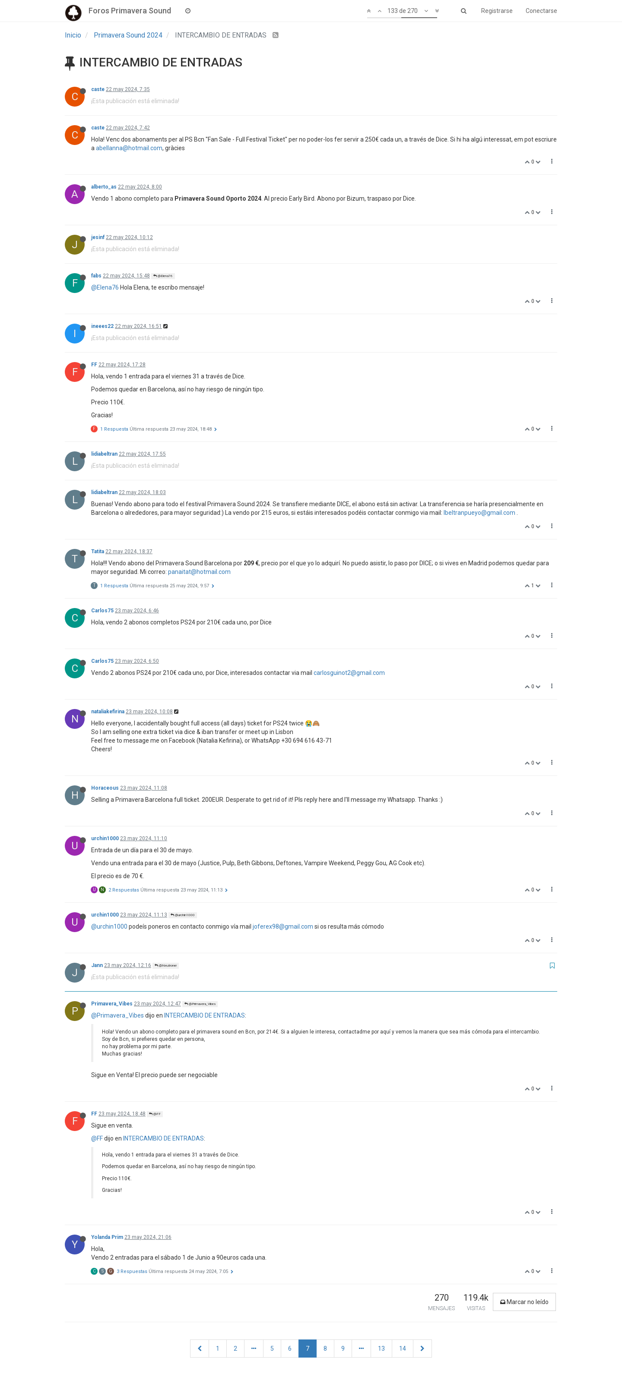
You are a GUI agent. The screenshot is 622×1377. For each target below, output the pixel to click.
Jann (97, 965)
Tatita (97, 551)
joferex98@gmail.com (283, 926)
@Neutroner (166, 965)
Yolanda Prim (107, 1237)
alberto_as (104, 187)
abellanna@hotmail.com (129, 148)
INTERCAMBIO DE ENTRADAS (204, 1015)
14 (402, 1348)
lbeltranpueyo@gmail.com (479, 512)
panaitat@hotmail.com (199, 571)
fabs (96, 276)
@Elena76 (163, 276)
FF (94, 365)
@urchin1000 (183, 915)
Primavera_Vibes (112, 1004)
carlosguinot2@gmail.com (349, 672)
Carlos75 (102, 611)
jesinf (98, 237)
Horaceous (105, 788)
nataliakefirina (107, 712)
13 (381, 1348)
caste (98, 89)
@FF (155, 1114)
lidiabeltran (104, 454)
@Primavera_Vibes (200, 1004)
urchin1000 (105, 838)
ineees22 (102, 326)
